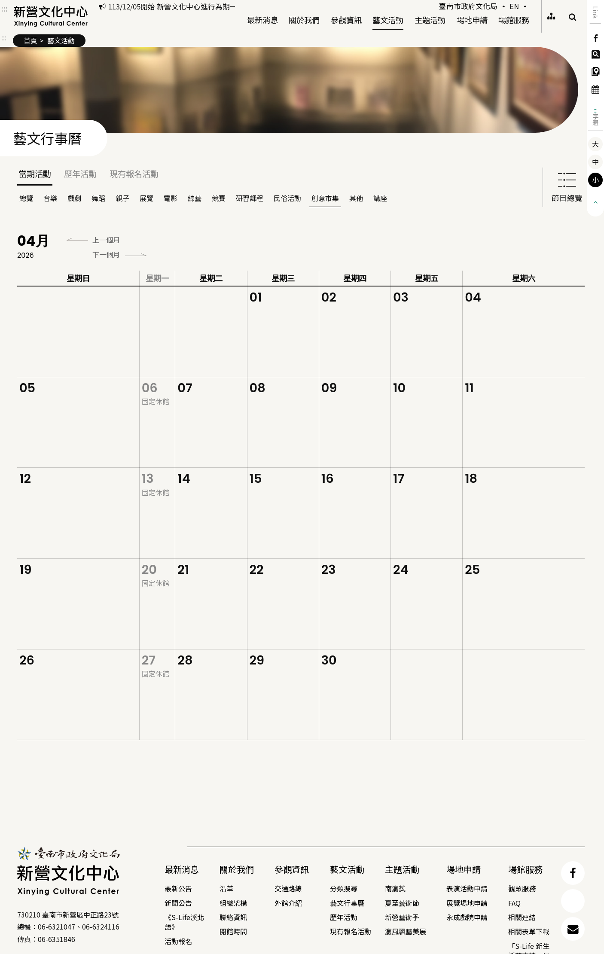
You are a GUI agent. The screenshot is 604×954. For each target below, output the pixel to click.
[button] (595, 201)
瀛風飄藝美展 (405, 931)
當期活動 (34, 174)
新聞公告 (178, 903)
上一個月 (106, 240)
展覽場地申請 (467, 903)
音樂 (50, 198)
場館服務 (513, 18)
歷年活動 (80, 174)
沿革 (226, 888)
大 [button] (595, 144)
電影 (170, 198)
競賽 (219, 198)
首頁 (30, 40)
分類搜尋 (343, 888)
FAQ (514, 903)
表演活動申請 (467, 888)
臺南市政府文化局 (468, 6)
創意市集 (325, 198)
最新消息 (262, 18)
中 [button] (595, 161)
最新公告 (178, 888)
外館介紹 (288, 903)
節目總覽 (567, 186)
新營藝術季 (402, 917)
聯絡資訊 (233, 917)
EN (514, 6)
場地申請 (472, 19)
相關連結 (522, 917)
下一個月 (106, 254)
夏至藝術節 (402, 903)
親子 (122, 198)
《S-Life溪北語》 (184, 922)
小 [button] (595, 179)
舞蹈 (98, 198)
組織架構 (233, 903)
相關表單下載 (528, 931)
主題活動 (430, 18)
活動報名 (178, 941)
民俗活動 (287, 198)
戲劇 (74, 198)
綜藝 (194, 198)
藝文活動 (387, 18)
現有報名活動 (134, 174)
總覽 (26, 198)
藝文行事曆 (347, 903)
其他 (356, 198)
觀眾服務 (522, 888)
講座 (380, 198)
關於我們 (304, 18)
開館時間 (233, 931)
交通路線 (288, 888)
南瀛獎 (395, 888)
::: (596, 110)
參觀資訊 (346, 18)
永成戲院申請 (467, 917)
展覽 (146, 198)
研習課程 (249, 198)
